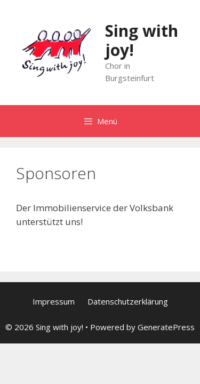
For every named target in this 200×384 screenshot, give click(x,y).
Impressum (54, 301)
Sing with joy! (141, 40)
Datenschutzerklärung (127, 301)
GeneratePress (166, 327)
